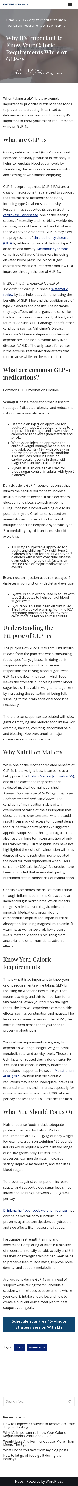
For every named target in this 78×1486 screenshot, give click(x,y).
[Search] (34, 1401)
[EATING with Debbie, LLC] (16, 4)
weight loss (37, 1347)
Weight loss (54, 73)
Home (10, 20)
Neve (19, 1481)
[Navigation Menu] (70, 4)
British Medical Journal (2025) (51, 776)
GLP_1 (19, 1347)
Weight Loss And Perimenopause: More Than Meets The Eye (38, 1443)
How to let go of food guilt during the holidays (32, 1457)
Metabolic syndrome (53, 249)
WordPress (54, 1481)
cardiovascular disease (20, 215)
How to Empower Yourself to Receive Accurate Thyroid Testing (39, 1425)
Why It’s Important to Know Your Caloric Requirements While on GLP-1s (34, 1434)
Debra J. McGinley (31, 70)
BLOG (22, 20)
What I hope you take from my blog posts (35, 1450)
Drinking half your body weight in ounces (35, 1210)
